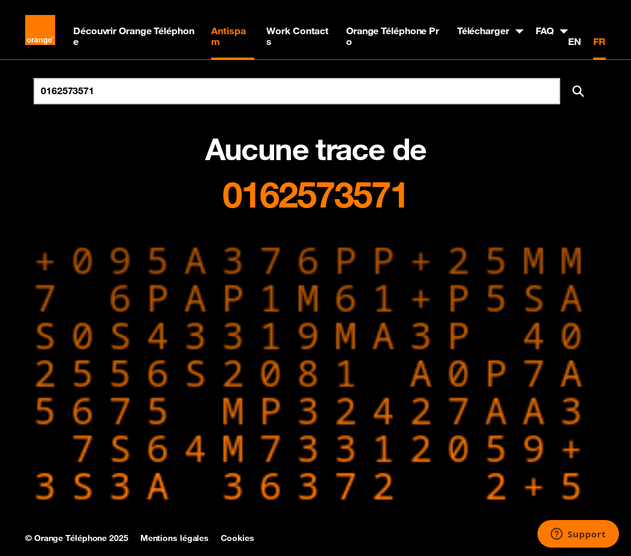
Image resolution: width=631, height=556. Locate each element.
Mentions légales (174, 538)
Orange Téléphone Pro (392, 36)
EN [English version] (574, 41)
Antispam (228, 36)
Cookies (237, 538)
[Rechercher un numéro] (297, 91)
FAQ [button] (545, 31)
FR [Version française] (599, 41)
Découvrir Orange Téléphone (133, 36)
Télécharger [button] (483, 31)
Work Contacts (297, 36)
